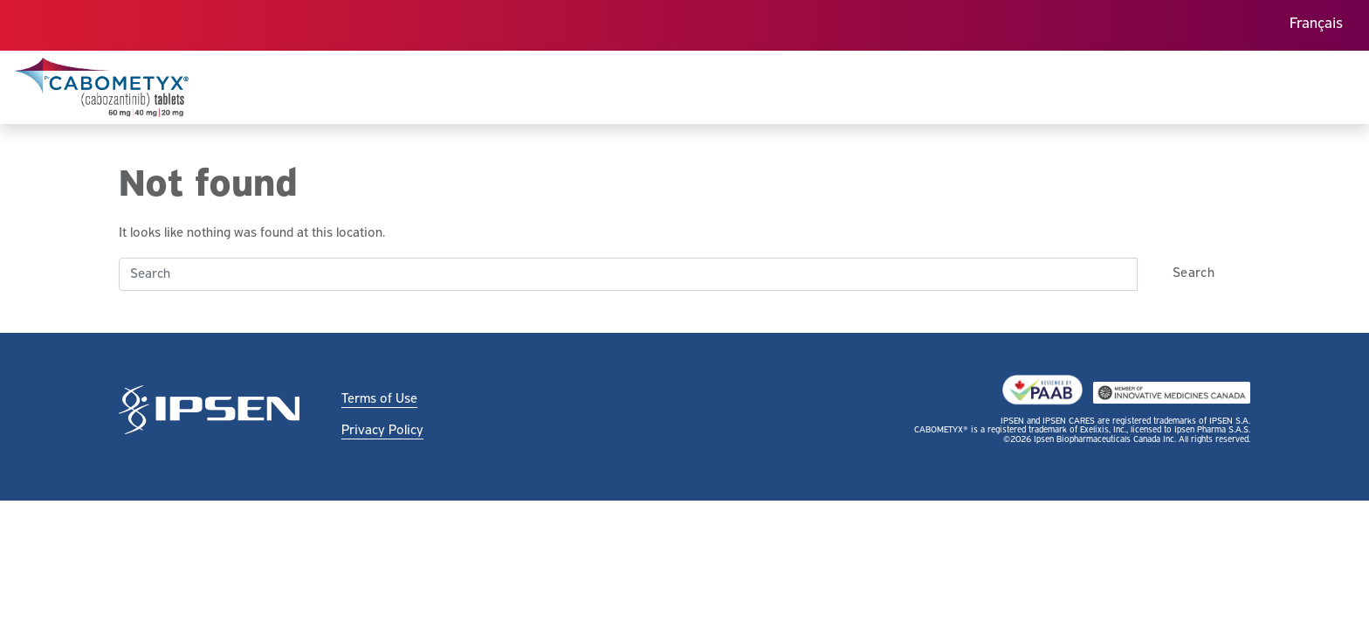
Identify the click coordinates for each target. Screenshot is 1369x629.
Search (1193, 273)
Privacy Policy (382, 431)
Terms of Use (379, 399)
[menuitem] (1316, 26)
